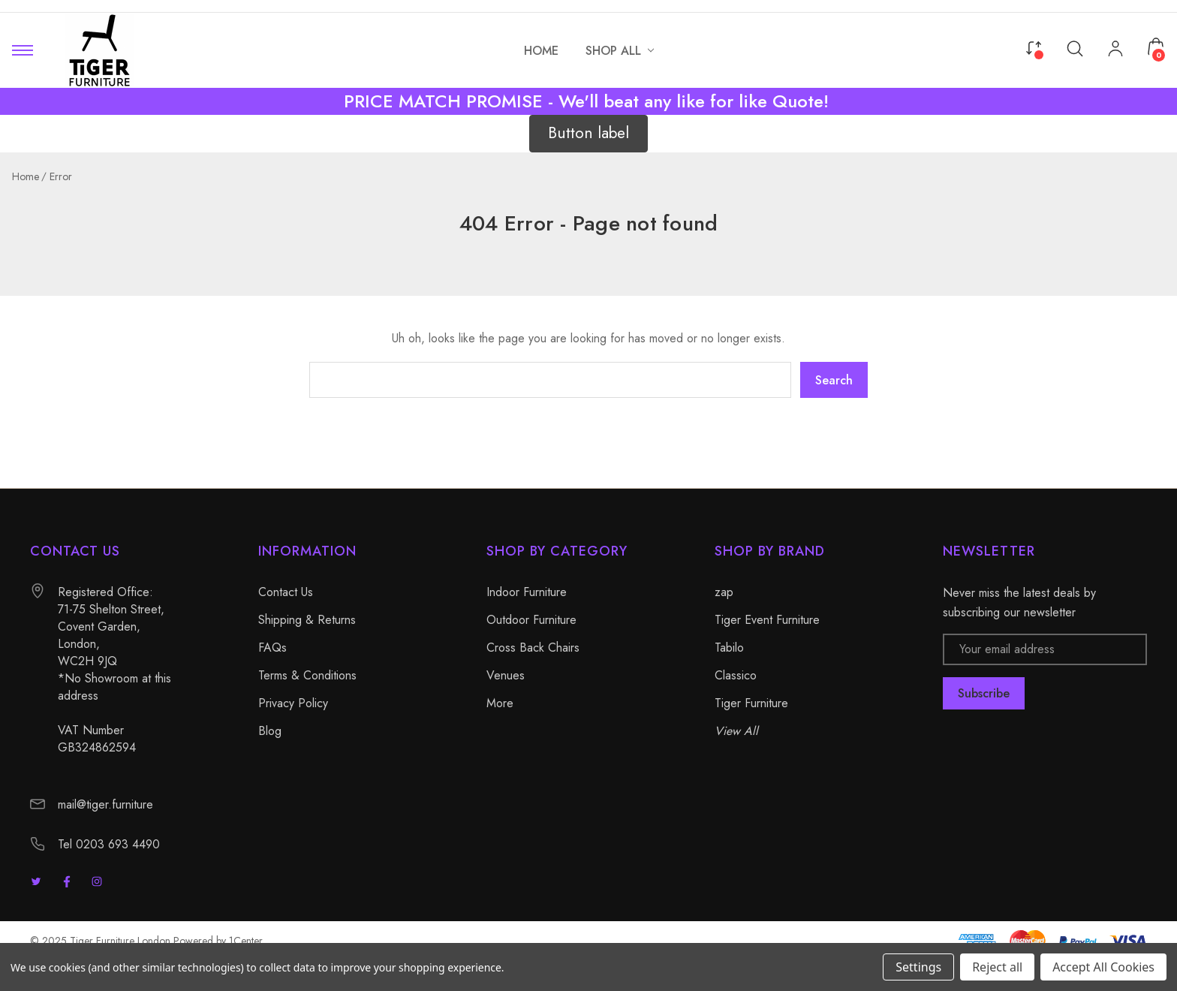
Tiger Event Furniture (767, 619)
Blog (269, 730)
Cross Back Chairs (532, 647)
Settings (918, 967)
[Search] (1075, 48)
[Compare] (1033, 46)
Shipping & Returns (307, 619)
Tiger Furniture (751, 703)
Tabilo (729, 647)
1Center (246, 940)
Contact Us (285, 592)
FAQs (272, 647)
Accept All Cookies (1103, 967)
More (499, 703)
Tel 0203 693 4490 (109, 844)
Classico (736, 675)
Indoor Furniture (526, 592)
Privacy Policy (293, 703)
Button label (588, 133)
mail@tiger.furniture (105, 804)
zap (724, 592)
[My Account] (1115, 50)
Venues (505, 675)
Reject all (997, 967)
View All (736, 730)
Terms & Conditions (307, 675)
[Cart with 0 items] (1156, 46)
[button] (588, 133)
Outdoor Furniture (531, 619)
